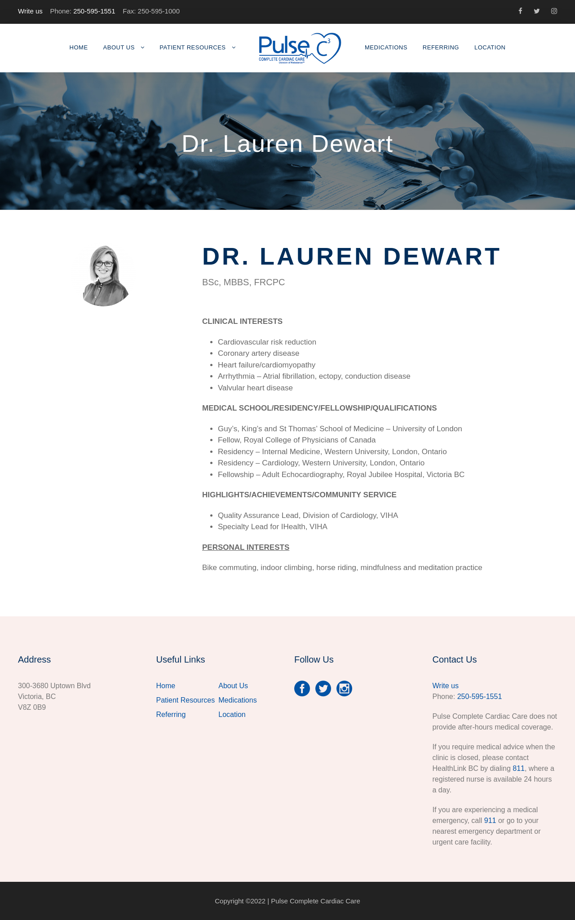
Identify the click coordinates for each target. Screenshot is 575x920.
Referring (441, 47)
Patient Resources (192, 47)
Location (490, 47)
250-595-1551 (94, 11)
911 (490, 820)
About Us (119, 47)
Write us (30, 11)
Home (79, 47)
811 (519, 768)
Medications (386, 47)
